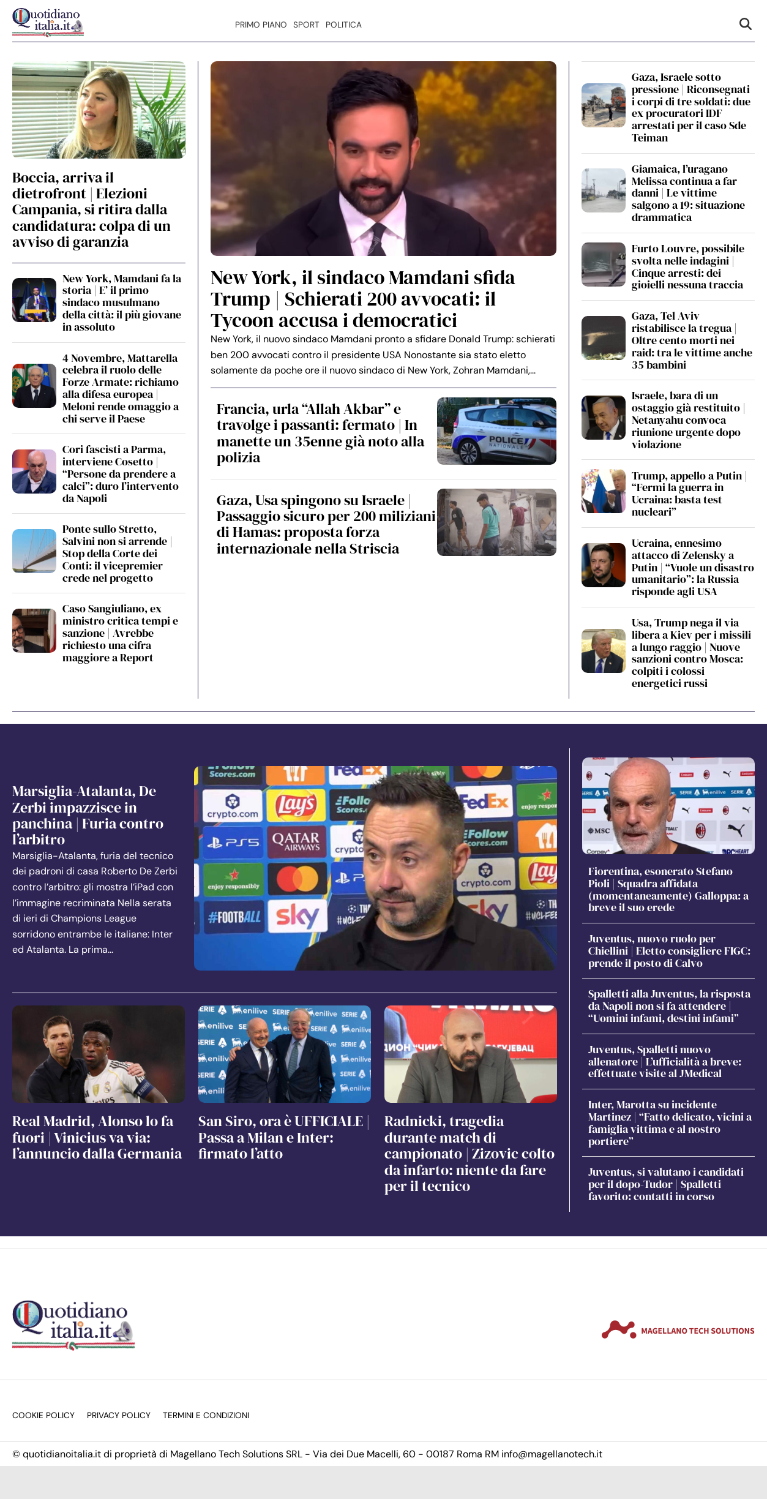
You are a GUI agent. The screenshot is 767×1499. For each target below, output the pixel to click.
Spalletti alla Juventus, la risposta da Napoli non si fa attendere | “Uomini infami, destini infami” (669, 1006)
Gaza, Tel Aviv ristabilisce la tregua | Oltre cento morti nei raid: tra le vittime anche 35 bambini (692, 340)
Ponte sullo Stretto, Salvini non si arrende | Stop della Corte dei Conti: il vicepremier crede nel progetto (117, 553)
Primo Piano (261, 25)
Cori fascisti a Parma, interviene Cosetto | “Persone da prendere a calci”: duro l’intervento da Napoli (120, 473)
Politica (344, 25)
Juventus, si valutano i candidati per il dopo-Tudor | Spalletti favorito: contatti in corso (666, 1184)
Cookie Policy (43, 1415)
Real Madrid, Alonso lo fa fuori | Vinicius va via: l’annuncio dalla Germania (97, 1137)
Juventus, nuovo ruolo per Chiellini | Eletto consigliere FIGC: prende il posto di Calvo (669, 951)
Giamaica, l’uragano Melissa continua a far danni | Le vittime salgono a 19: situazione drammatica (688, 193)
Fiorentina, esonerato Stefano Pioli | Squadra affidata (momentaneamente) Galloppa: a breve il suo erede (668, 889)
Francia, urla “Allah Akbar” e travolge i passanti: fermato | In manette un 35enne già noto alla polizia (320, 433)
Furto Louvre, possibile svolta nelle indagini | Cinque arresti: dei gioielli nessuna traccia (688, 266)
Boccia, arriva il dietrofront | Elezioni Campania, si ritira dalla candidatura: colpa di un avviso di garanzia (91, 209)
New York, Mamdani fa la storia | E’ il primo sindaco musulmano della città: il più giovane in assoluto (121, 302)
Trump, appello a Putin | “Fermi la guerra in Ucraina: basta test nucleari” (689, 493)
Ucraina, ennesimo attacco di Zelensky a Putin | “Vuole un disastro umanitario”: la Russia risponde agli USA (693, 567)
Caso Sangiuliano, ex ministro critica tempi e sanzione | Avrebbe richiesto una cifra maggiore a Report (120, 632)
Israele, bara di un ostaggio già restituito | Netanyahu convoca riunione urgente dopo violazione (689, 419)
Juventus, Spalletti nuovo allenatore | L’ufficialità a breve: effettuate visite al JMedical (664, 1061)
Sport (306, 25)
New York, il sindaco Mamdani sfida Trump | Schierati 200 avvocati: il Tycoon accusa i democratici (363, 299)
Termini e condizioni (206, 1415)
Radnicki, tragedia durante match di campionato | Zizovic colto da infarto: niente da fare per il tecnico (469, 1153)
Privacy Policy (119, 1415)
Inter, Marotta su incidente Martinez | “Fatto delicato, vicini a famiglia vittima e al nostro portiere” (670, 1122)
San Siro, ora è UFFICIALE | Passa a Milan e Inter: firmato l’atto (284, 1137)
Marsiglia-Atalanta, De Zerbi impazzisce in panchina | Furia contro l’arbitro (87, 815)
